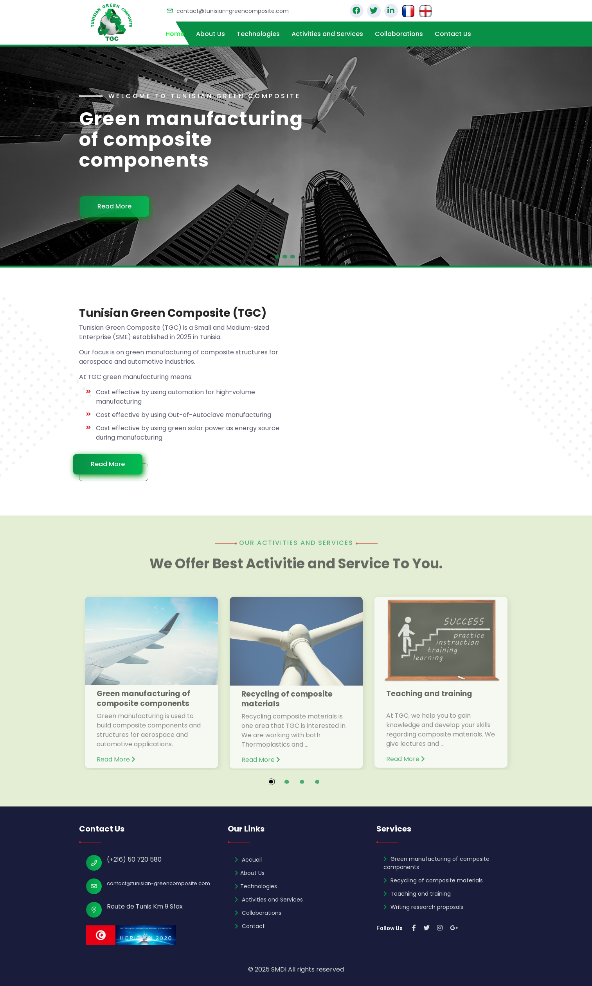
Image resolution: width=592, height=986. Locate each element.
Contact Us (453, 33)
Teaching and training (429, 698)
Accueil (248, 860)
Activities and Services (327, 33)
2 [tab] (294, 786)
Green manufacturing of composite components (143, 703)
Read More (118, 206)
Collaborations (399, 33)
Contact (250, 926)
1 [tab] (279, 786)
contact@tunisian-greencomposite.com (232, 11)
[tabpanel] (296, 156)
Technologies (258, 33)
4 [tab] (324, 786)
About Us (210, 33)
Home (175, 33)
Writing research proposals (423, 907)
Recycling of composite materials (287, 704)
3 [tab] (309, 786)
